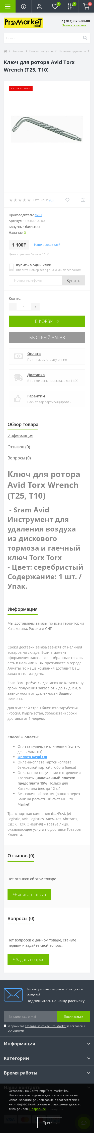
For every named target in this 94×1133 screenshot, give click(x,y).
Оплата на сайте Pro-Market (45, 1026)
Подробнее (37, 1109)
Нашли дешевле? (47, 245)
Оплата (34, 353)
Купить (73, 280)
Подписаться (73, 1017)
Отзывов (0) (19, 447)
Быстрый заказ (47, 337)
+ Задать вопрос (28, 959)
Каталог (18, 51)
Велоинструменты (72, 51)
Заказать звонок (74, 25)
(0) (51, 200)
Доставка (36, 374)
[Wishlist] (67, 200)
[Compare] (82, 200)
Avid (38, 215)
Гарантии (36, 396)
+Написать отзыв (29, 894)
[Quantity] (23, 307)
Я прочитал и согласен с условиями (46, 1028)
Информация (20, 436)
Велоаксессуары (41, 51)
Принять (50, 1122)
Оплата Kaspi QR (32, 756)
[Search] (85, 38)
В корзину (47, 321)
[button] (39, 6)
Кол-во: (15, 298)
